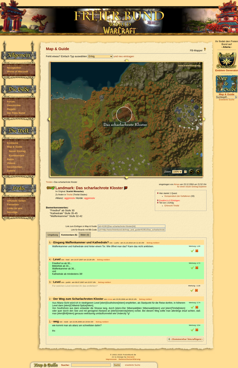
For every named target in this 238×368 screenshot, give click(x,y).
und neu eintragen (124, 56)
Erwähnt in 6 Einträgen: (168, 200)
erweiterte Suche (132, 365)
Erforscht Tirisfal (172, 205)
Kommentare (16, 155)
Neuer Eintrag (17, 151)
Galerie (11, 170)
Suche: (65, 365)
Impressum (111, 359)
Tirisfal (49, 182)
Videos (11, 163)
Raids (10, 159)
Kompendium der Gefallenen (177, 196)
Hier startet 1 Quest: (167, 193)
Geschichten (14, 166)
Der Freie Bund (16, 113)
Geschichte (14, 105)
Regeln (11, 109)
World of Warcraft (17, 71)
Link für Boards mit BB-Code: (84, 230)
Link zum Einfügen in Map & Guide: (81, 226)
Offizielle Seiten (16, 200)
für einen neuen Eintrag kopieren (191, 186)
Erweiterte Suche (226, 99)
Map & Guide (14, 146)
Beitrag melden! (153, 243)
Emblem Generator (226, 69)
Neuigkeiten (14, 67)
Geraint (131, 357)
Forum (11, 101)
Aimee (177, 184)
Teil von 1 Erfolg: (165, 203)
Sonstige (12, 212)
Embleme (12, 143)
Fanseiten (13, 204)
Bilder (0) (85, 235)
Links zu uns (14, 208)
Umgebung (53, 235)
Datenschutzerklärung (130, 359)
